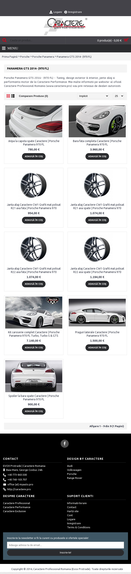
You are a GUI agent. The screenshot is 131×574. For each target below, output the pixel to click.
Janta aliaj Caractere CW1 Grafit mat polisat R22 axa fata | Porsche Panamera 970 (34, 270)
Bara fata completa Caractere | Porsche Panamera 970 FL (97, 142)
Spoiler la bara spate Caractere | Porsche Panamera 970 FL (33, 397)
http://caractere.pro (17, 489)
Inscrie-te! (65, 552)
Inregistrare (74, 523)
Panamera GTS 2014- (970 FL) (74, 56)
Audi (70, 465)
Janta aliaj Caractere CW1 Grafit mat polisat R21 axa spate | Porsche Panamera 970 (97, 206)
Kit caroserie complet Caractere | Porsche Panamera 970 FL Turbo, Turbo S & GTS (34, 334)
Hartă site (73, 511)
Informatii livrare (77, 503)
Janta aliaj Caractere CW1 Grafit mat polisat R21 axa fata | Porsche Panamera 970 (34, 206)
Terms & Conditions (78, 527)
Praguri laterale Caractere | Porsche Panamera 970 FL (97, 334)
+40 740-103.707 (15, 480)
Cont (70, 515)
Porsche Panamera (43, 56)
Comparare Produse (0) (33, 96)
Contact (71, 507)
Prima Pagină (10, 56)
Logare (71, 519)
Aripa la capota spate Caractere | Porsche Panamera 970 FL (33, 142)
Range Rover (74, 477)
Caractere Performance (16, 507)
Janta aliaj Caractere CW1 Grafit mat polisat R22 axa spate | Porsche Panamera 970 (97, 270)
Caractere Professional (16, 503)
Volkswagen (74, 469)
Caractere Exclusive (14, 511)
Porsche (25, 56)
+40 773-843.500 (15, 475)
